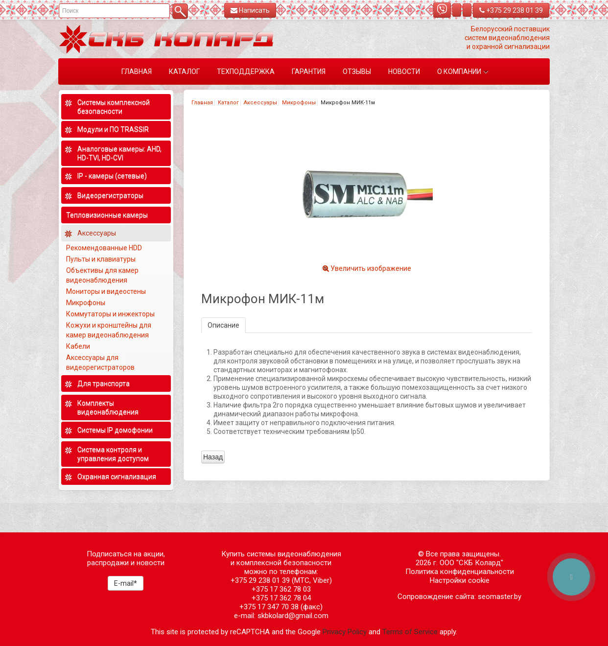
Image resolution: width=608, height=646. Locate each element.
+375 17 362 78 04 (281, 598)
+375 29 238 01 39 (511, 10)
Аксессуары (260, 102)
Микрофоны (299, 102)
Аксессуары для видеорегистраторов (100, 362)
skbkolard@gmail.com (292, 615)
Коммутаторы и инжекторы (110, 314)
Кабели (78, 346)
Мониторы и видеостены (106, 291)
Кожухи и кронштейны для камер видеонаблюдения (108, 330)
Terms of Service (410, 631)
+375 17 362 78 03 (281, 589)
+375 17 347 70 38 (269, 606)
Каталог (228, 102)
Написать (250, 10)
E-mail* (125, 583)
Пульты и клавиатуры (101, 259)
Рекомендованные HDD (104, 248)
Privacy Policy (345, 631)
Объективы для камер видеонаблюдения (102, 275)
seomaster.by (499, 596)
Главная (202, 102)
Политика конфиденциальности (459, 571)
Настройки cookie (460, 580)
